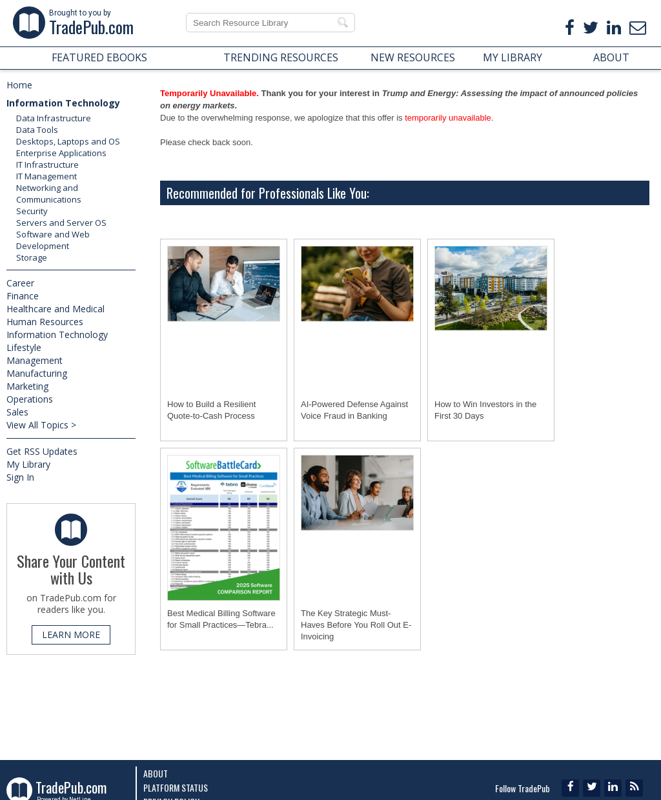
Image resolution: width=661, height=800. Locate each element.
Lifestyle (23, 347)
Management (34, 360)
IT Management (46, 176)
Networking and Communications (48, 193)
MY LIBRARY (512, 57)
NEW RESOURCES (413, 57)
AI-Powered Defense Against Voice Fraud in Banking (354, 410)
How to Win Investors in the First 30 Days (485, 410)
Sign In (20, 477)
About (155, 773)
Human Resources (44, 321)
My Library (28, 464)
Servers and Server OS (61, 222)
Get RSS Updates (41, 451)
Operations (29, 399)
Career (20, 283)
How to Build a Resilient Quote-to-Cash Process (211, 410)
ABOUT (611, 57)
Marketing (27, 386)
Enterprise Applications (61, 153)
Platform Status (175, 787)
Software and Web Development (53, 240)
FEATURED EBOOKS (99, 57)
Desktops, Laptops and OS (68, 141)
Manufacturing (36, 373)
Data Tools (37, 129)
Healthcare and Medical (55, 309)
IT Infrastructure (47, 164)
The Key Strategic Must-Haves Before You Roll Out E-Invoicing (356, 624)
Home (19, 85)
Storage (31, 257)
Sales (17, 412)
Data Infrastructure (53, 118)
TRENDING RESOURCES (280, 57)
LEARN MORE (71, 634)
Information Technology (63, 103)
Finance (22, 296)
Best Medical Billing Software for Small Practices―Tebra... (221, 619)
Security (32, 211)
